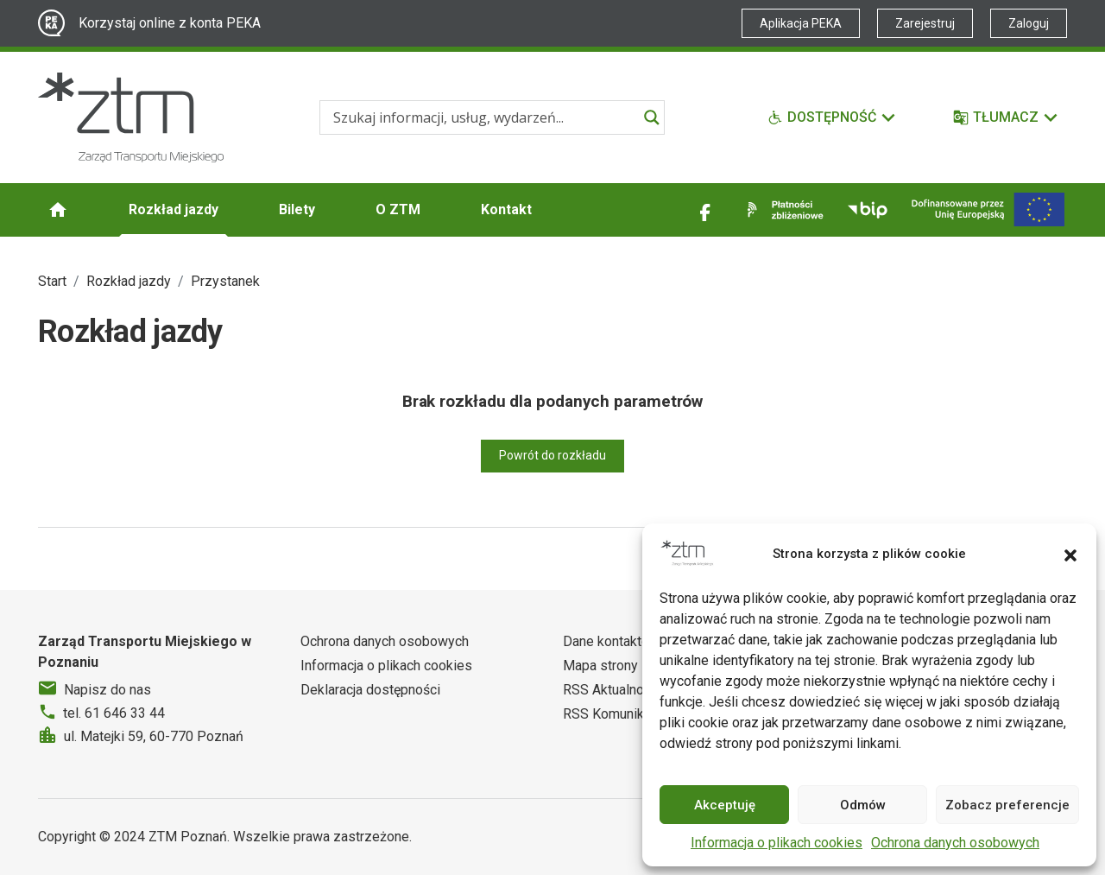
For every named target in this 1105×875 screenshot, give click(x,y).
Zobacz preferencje (1007, 805)
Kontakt (506, 209)
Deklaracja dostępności (370, 690)
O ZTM (398, 209)
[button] (1070, 553)
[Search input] (484, 117)
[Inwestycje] (988, 209)
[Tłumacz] (1006, 117)
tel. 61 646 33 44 (114, 713)
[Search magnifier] (652, 117)
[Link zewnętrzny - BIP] (867, 210)
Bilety (297, 209)
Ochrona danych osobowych (955, 842)
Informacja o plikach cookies (776, 842)
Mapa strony (600, 665)
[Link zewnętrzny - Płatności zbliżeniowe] (782, 210)
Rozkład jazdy (173, 209)
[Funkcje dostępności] (832, 117)
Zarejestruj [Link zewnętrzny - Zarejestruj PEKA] (925, 23)
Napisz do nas (107, 690)
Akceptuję (724, 805)
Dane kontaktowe (615, 641)
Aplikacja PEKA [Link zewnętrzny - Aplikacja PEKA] (801, 23)
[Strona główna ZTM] (131, 117)
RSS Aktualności (612, 690)
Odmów (863, 805)
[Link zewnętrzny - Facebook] (705, 210)
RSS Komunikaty (612, 714)
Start (52, 281)
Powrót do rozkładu (552, 455)
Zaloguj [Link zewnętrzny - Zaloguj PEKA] (1028, 23)
